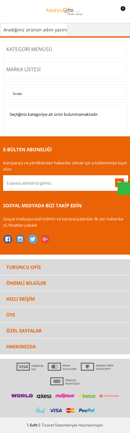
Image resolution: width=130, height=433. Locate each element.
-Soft (32, 425)
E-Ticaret (46, 425)
